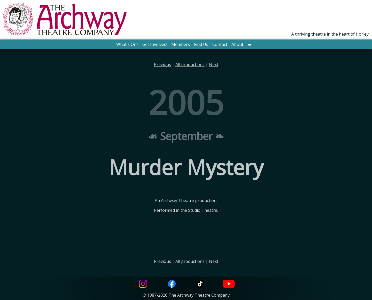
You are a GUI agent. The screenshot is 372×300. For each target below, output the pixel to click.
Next (213, 64)
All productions (190, 64)
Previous (162, 64)
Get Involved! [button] (154, 44)
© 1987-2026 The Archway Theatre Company (186, 295)
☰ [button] (250, 44)
